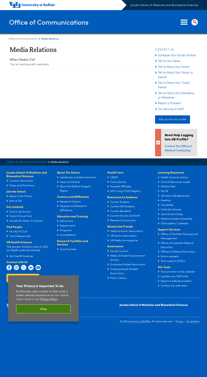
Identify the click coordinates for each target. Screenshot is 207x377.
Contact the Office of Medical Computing (178, 148)
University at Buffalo (139, 321)
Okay (43, 309)
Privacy (179, 321)
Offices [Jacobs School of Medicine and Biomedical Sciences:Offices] (11, 162)
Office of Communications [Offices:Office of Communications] (23, 39)
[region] (43, 298)
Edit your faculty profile (172, 119)
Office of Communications (52, 22)
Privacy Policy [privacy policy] (48, 299)
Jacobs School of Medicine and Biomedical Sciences (164, 5)
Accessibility (193, 321)
